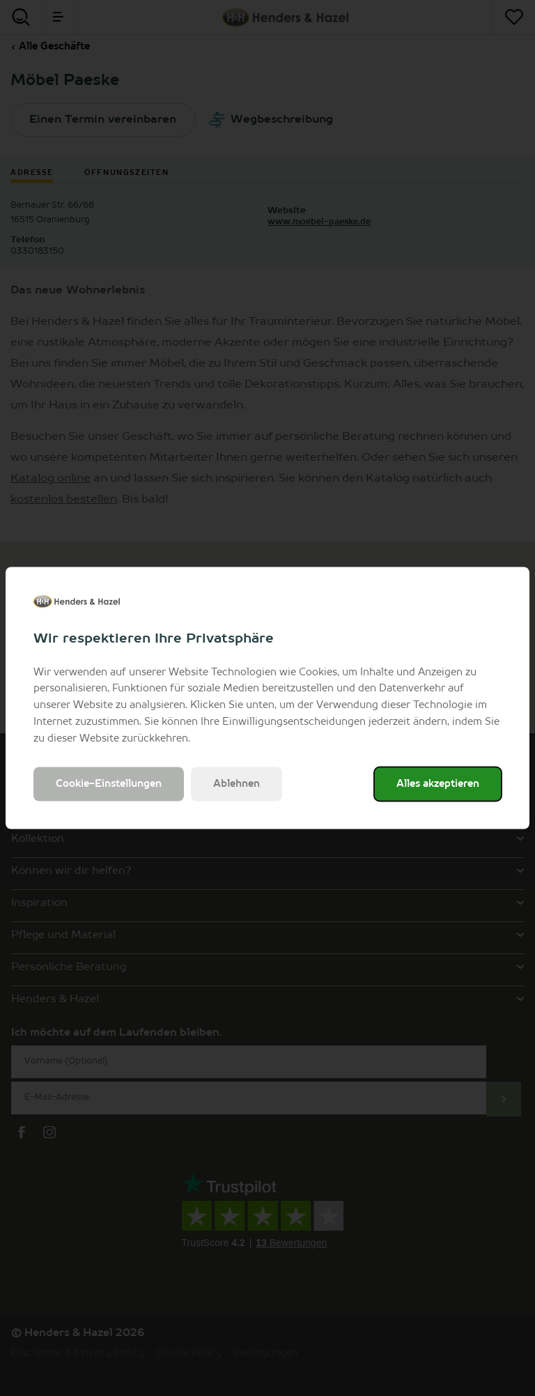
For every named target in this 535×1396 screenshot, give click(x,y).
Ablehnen (236, 784)
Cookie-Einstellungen (109, 784)
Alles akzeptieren (437, 784)
